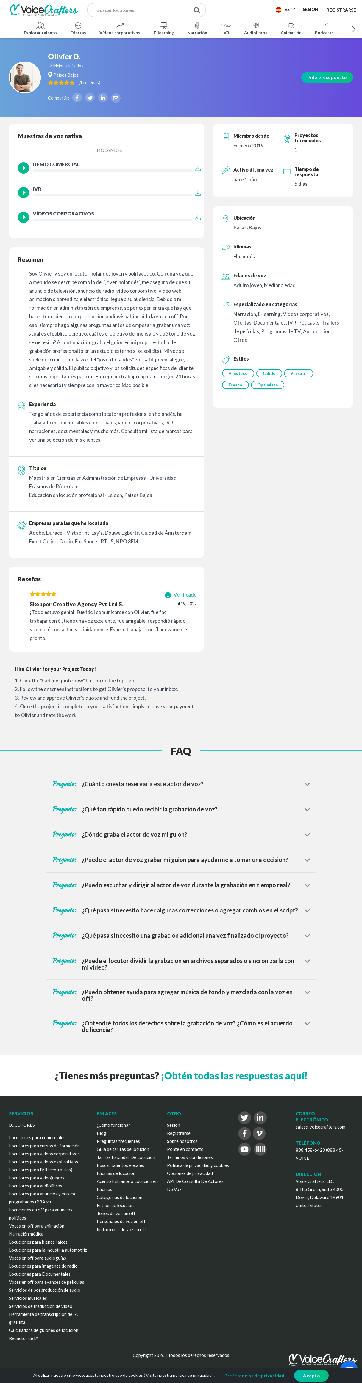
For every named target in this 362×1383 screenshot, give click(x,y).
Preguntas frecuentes (118, 1141)
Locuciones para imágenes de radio (43, 1266)
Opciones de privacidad (190, 1173)
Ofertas (78, 28)
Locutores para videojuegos (36, 1177)
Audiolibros (255, 28)
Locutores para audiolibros (35, 1185)
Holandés (110, 150)
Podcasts (324, 28)
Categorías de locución (119, 1197)
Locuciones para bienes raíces (38, 1241)
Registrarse (341, 9)
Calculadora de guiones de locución (43, 1330)
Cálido (270, 373)
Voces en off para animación (36, 1225)
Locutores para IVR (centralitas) (40, 1169)
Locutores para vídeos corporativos (44, 1153)
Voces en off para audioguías (37, 1258)
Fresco (235, 385)
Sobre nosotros (182, 1141)
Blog (101, 1133)
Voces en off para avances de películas (46, 1282)
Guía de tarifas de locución (123, 1149)
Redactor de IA (23, 1338)
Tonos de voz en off (116, 1213)
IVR (226, 28)
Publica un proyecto (244, 11)
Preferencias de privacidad (254, 1375)
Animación (291, 28)
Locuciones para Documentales (40, 1274)
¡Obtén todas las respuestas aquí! (234, 1075)
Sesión (173, 1125)
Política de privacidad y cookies (198, 1165)
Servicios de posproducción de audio (44, 1290)
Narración (197, 28)
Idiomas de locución (116, 1173)
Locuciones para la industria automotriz (48, 1250)
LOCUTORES (22, 1125)
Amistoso (238, 373)
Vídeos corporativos (119, 28)
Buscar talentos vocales (120, 1165)
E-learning (164, 28)
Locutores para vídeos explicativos (43, 1161)
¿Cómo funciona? (113, 1125)
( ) (116, 82)
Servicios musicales (28, 1298)
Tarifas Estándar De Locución (126, 1157)
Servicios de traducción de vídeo (40, 1306)
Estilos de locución (115, 1205)
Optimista (268, 385)
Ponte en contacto (185, 1149)
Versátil (301, 373)
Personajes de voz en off (121, 1221)
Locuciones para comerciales (37, 1137)
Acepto (311, 1375)
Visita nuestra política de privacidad (179, 1375)
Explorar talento (40, 28)
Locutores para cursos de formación (44, 1145)
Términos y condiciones (190, 1157)
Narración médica (26, 1233)
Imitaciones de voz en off (121, 1229)
